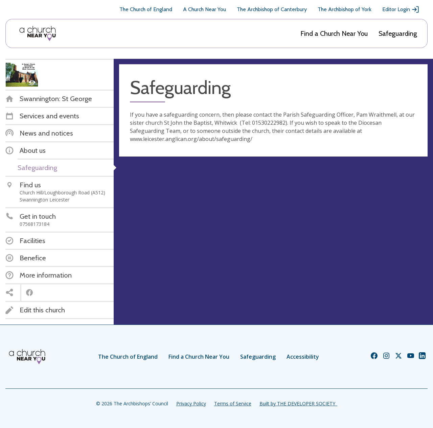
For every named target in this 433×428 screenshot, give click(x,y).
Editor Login (400, 9)
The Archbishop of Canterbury (272, 9)
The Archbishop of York (344, 9)
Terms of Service (232, 403)
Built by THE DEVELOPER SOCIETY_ (298, 403)
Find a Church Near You (334, 33)
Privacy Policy (191, 403)
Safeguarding (398, 33)
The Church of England (145, 9)
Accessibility (303, 356)
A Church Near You (204, 9)
